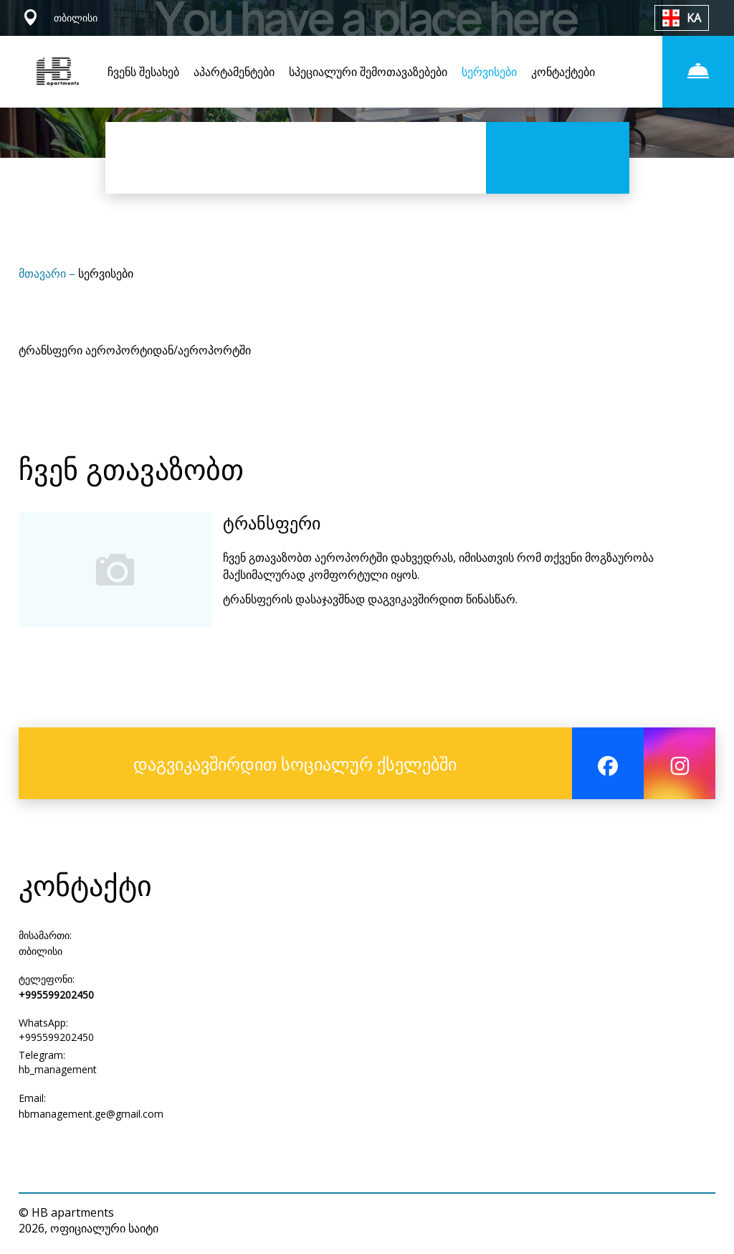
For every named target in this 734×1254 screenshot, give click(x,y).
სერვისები (489, 72)
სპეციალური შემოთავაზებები (368, 72)
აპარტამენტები (234, 72)
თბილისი (40, 951)
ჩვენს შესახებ (143, 72)
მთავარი (44, 273)
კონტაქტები (563, 72)
